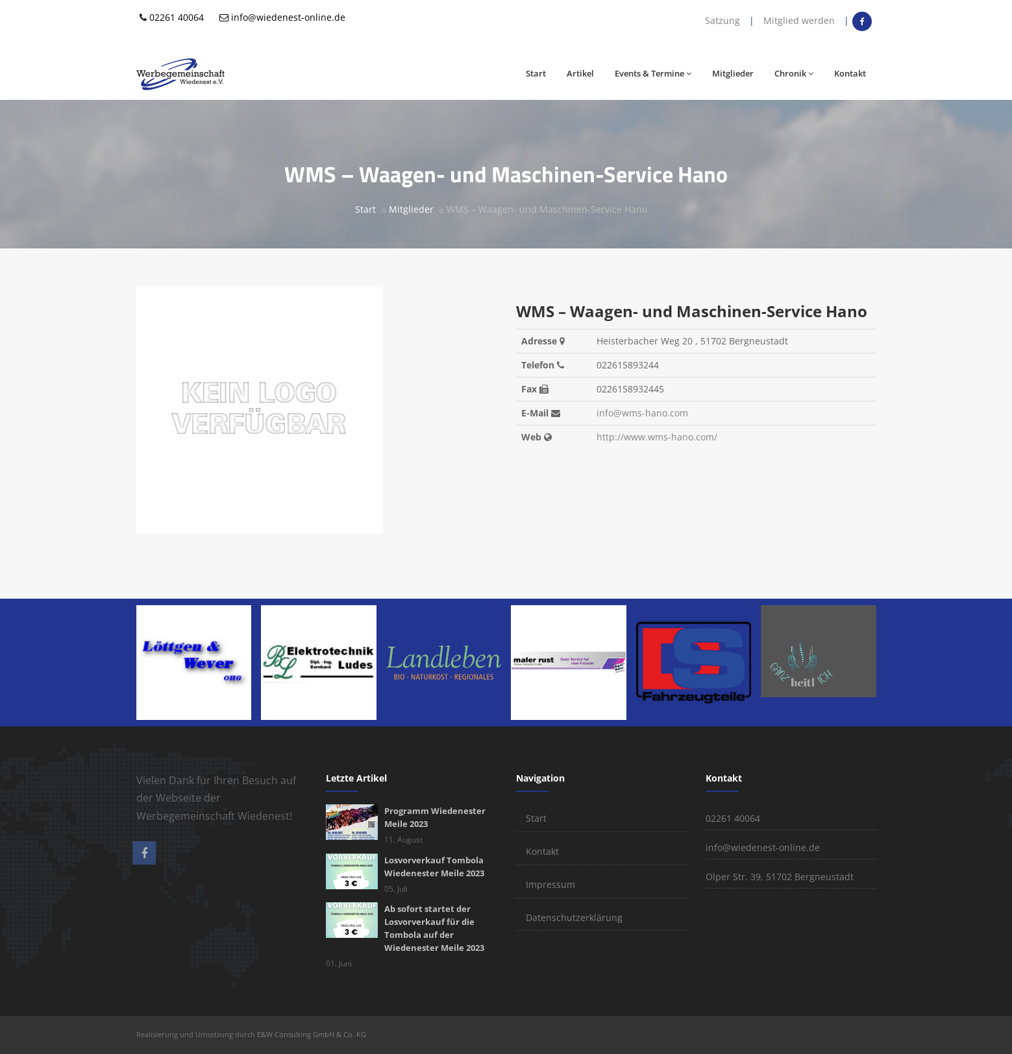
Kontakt (850, 73)
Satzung (722, 20)
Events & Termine (653, 73)
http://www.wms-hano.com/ (657, 437)
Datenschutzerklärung (574, 917)
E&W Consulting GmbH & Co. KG (311, 1034)
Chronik (793, 73)
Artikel (580, 73)
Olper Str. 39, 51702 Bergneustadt (780, 876)
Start (536, 73)
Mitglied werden (799, 20)
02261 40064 (176, 17)
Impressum (550, 884)
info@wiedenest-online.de (288, 17)
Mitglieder (733, 73)
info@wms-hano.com (642, 413)
